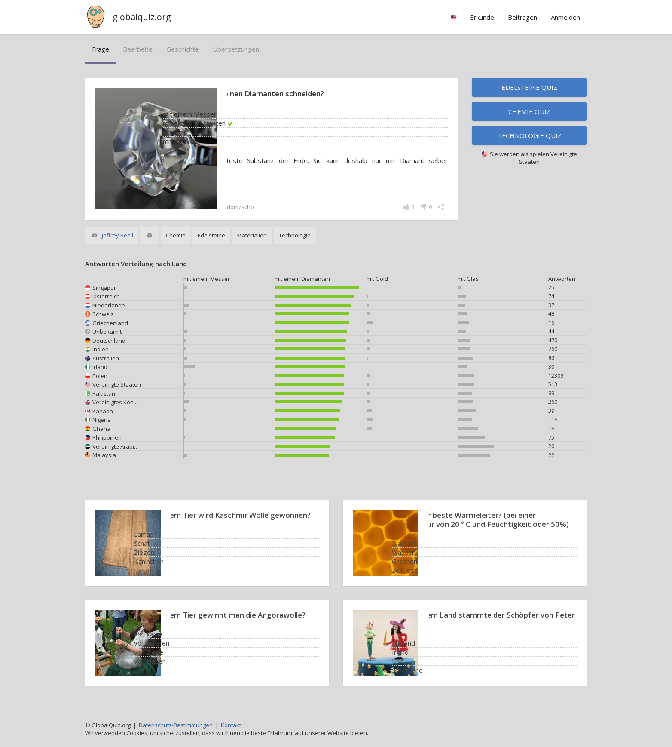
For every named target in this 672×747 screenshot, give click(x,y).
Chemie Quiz (529, 111)
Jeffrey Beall (117, 235)
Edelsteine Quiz (529, 87)
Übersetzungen (236, 49)
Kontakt (231, 725)
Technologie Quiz (530, 135)
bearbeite (138, 49)
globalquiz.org (142, 17)
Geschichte (182, 49)
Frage (100, 49)
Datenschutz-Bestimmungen (176, 725)
